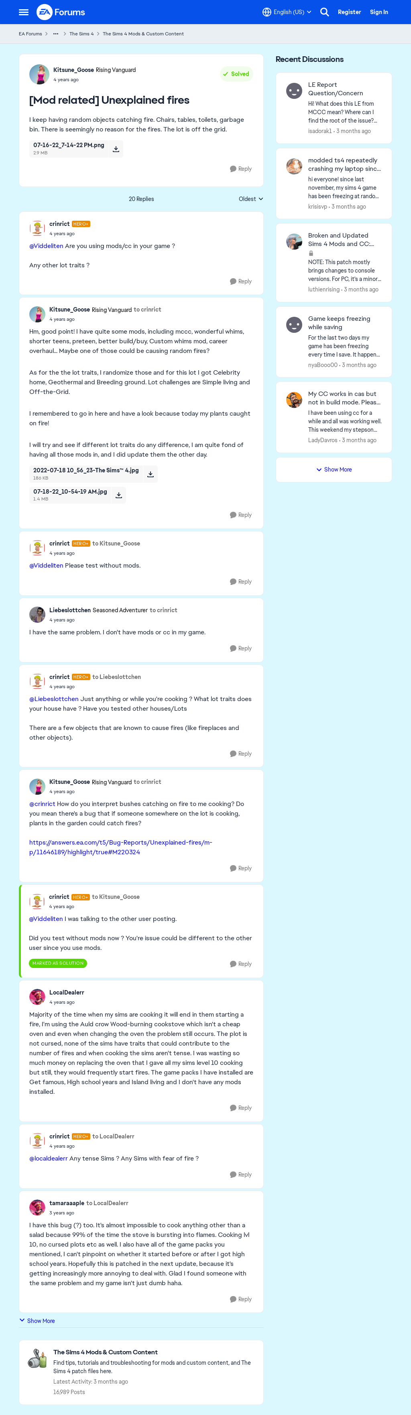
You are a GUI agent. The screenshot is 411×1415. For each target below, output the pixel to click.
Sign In (379, 12)
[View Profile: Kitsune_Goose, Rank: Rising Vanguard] (39, 74)
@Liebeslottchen (54, 699)
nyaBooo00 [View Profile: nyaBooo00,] (323, 364)
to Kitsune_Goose (116, 543)
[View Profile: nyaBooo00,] (294, 325)
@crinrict (42, 804)
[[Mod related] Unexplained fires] (69, 233)
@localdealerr (48, 1158)
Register (349, 12)
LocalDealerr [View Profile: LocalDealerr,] (66, 992)
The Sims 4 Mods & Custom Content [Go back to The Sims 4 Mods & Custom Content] (143, 34)
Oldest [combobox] (251, 199)
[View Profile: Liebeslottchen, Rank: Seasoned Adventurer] (37, 615)
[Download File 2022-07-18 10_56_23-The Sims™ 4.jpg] (150, 474)
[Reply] (240, 169)
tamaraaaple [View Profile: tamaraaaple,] (66, 1203)
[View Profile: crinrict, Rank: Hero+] (37, 228)
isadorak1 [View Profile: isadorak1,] (320, 131)
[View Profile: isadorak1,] (294, 91)
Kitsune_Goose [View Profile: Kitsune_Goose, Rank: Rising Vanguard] (73, 70)
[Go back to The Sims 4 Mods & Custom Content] (154, 1352)
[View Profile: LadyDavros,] (294, 400)
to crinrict (147, 309)
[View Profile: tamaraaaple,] (37, 1208)
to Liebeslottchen (116, 677)
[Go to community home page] (61, 12)
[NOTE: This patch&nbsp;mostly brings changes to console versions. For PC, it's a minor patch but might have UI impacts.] (345, 270)
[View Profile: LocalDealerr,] (37, 997)
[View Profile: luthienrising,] (294, 242)
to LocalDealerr (113, 1136)
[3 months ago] (352, 131)
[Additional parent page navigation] (56, 33)
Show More (37, 1321)
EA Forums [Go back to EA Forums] (30, 34)
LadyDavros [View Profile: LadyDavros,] (323, 440)
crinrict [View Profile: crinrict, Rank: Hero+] (59, 224)
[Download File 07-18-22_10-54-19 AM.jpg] (118, 495)
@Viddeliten (46, 246)
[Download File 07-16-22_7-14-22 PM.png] (115, 148)
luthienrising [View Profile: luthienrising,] (324, 289)
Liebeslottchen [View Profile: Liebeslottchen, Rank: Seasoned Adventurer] (70, 610)
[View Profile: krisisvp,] (294, 166)
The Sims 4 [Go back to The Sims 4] (81, 34)
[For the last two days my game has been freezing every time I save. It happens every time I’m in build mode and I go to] (345, 346)
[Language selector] (287, 12)
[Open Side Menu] (24, 12)
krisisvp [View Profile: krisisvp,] (317, 206)
